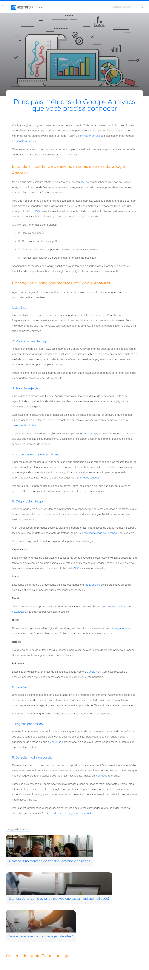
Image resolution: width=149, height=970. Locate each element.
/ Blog (39, 7)
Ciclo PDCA (34, 211)
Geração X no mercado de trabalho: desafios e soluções (49, 861)
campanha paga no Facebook (101, 533)
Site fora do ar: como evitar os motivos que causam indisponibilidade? (59, 899)
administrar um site (89, 135)
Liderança (14, 853)
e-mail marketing (119, 606)
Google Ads (94, 671)
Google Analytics (26, 141)
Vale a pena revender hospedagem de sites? (41, 936)
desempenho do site (24, 425)
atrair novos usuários (87, 477)
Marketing (90, 433)
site (83, 182)
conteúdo (55, 742)
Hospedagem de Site (18, 891)
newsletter (18, 611)
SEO (76, 568)
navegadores (119, 628)
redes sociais (92, 584)
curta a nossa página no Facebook (71, 813)
